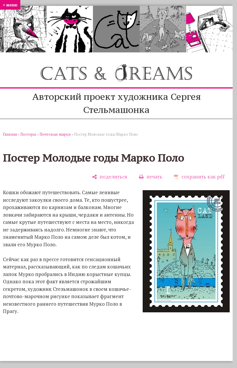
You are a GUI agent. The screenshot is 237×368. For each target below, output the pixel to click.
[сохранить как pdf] (199, 177)
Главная (10, 134)
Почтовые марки (55, 134)
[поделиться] (109, 177)
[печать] (151, 177)
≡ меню (10, 5)
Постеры (28, 134)
